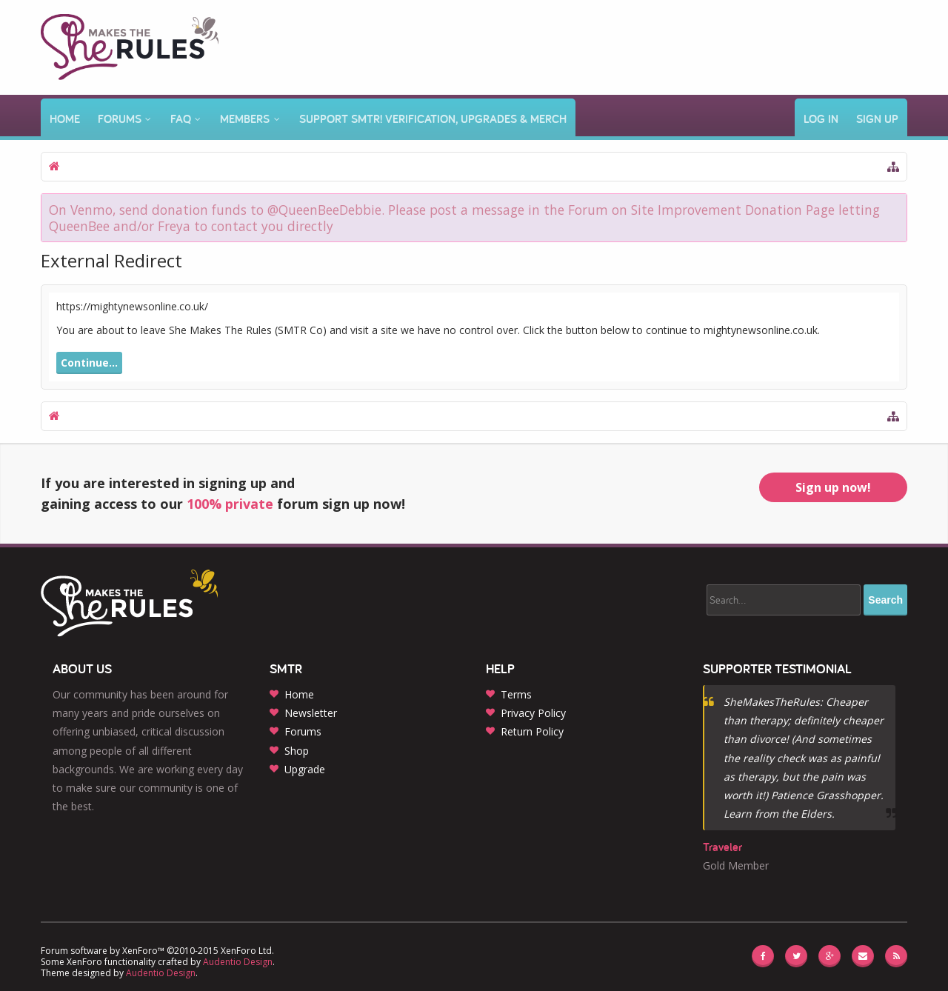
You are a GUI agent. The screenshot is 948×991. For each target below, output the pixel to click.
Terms (516, 694)
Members (245, 119)
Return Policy (532, 731)
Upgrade (304, 769)
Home (65, 119)
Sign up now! (833, 487)
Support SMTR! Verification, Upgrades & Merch (433, 119)
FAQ (180, 119)
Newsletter (310, 713)
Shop (296, 751)
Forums (119, 119)
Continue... (89, 363)
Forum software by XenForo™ (157, 950)
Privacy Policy (533, 713)
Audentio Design (238, 961)
